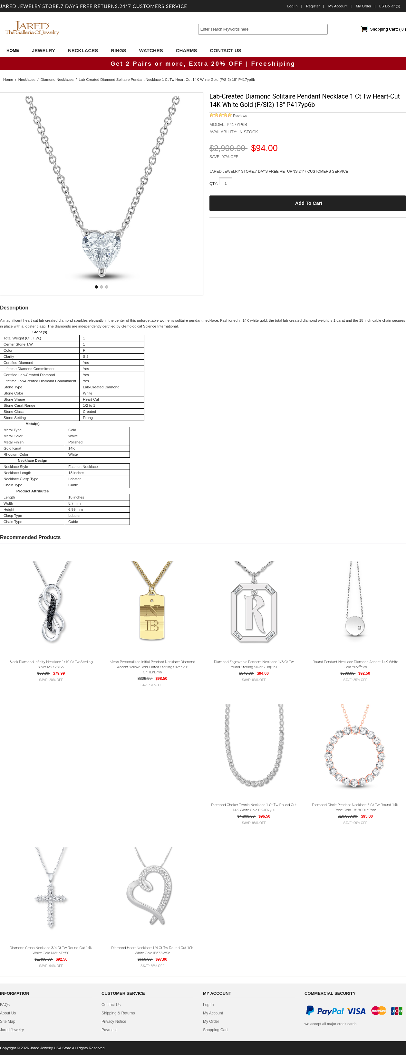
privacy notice (114, 1021)
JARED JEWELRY (225, 171)
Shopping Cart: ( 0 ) (388, 29)
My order (363, 6)
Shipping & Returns (118, 1013)
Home (12, 50)
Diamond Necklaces (57, 79)
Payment (109, 1030)
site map (7, 1021)
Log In (292, 6)
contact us (111, 1005)
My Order (211, 1021)
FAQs (5, 1005)
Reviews (228, 116)
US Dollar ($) (389, 6)
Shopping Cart (215, 1030)
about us (8, 1013)
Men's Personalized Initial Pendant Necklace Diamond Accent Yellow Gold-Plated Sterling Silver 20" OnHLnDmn (152, 667)
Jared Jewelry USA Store (50, 1048)
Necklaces (26, 79)
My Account (338, 6)
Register (313, 6)
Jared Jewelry (12, 1030)
